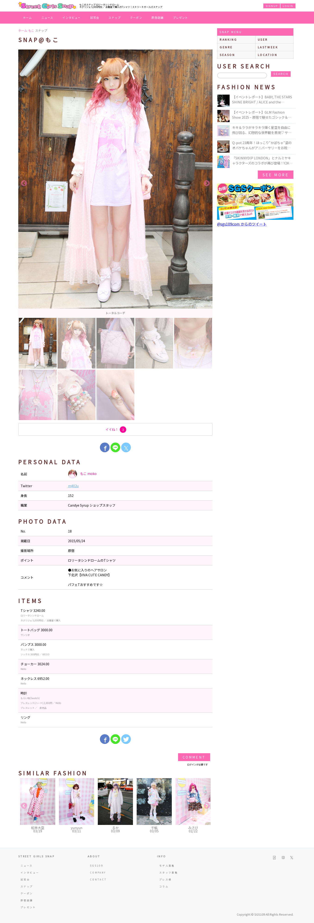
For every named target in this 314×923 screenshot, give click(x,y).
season (227, 55)
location (267, 55)
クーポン (136, 17)
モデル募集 (167, 865)
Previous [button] (24, 183)
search (280, 74)
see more (275, 174)
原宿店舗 (157, 17)
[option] (115, 183)
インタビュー (71, 17)
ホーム (27, 17)
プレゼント (180, 17)
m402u (73, 485)
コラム (164, 886)
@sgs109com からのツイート (242, 224)
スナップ (114, 17)
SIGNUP (272, 6)
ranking (228, 39)
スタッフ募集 (168, 872)
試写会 (94, 17)
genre (226, 47)
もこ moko (82, 474)
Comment (194, 757)
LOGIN (288, 6)
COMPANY (98, 872)
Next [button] (206, 183)
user (263, 39)
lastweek (268, 47)
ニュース (47, 17)
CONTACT (98, 879)
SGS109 (96, 865)
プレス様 (165, 879)
